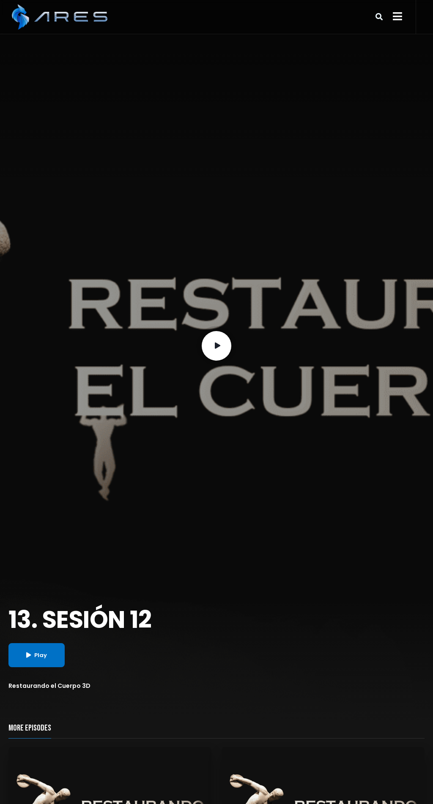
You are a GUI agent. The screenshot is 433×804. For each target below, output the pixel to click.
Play (36, 655)
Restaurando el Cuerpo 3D (49, 686)
